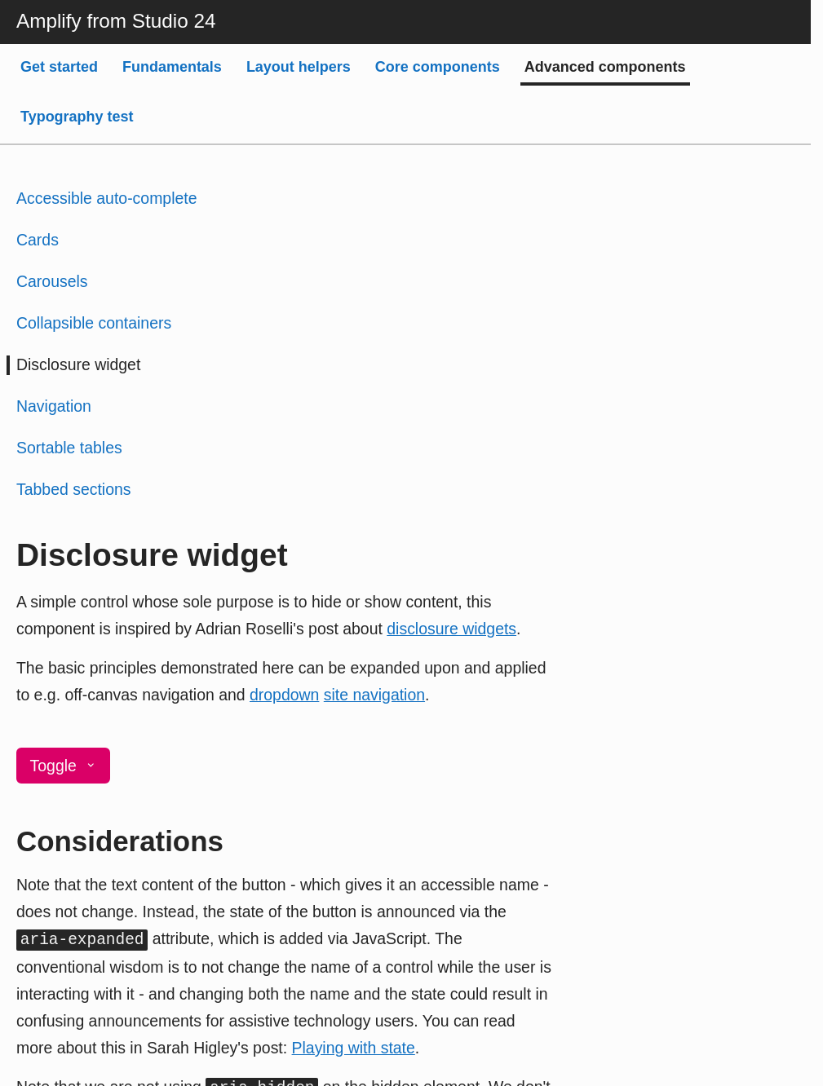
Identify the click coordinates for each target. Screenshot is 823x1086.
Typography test (77, 116)
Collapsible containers (93, 323)
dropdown (284, 695)
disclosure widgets (451, 629)
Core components (437, 67)
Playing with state (353, 1048)
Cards (37, 240)
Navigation (53, 406)
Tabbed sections (73, 489)
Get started (59, 67)
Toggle (63, 766)
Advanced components (605, 67)
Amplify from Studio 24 (115, 21)
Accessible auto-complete (106, 198)
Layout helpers (298, 67)
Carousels (52, 281)
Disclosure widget (78, 364)
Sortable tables (69, 448)
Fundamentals (172, 67)
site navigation (374, 695)
